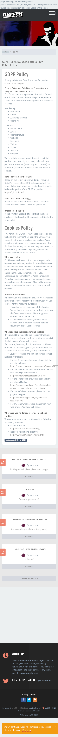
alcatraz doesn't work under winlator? (30, 519)
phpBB (14, 708)
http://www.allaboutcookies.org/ (25, 428)
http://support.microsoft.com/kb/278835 (28, 375)
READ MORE (29, 477)
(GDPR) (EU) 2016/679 (14, 83)
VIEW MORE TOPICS (29, 578)
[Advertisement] (27, 615)
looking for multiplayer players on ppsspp (30, 459)
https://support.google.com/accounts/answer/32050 (34, 366)
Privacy (25, 694)
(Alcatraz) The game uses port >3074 (30, 549)
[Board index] (5, 52)
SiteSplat (24, 708)
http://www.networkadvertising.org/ (27, 434)
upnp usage (30, 489)
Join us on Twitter (32, 680)
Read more (27, 730)
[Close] (55, 726)
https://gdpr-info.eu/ (14, 192)
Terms (33, 694)
